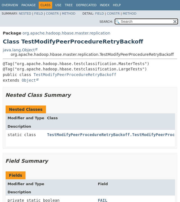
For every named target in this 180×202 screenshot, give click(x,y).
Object (29, 80)
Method (68, 13)
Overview (10, 5)
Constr (52, 13)
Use (58, 5)
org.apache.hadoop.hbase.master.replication (66, 33)
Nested (25, 13)
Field (38, 13)
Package (29, 5)
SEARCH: (106, 22)
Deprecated (86, 5)
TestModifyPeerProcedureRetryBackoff (75, 74)
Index (104, 5)
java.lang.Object (19, 50)
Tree (69, 5)
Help (117, 5)
